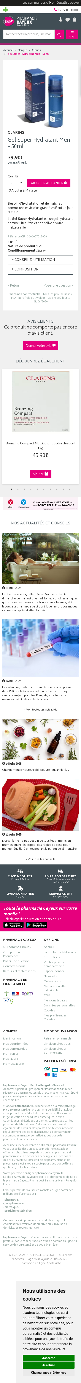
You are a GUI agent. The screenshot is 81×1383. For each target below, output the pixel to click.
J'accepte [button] (48, 1358)
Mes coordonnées (15, 1044)
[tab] (40, 260)
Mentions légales (55, 1001)
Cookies (49, 1011)
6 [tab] (44, 489)
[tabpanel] (40, 426)
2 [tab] (18, 489)
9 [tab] (63, 489)
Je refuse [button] (48, 1365)
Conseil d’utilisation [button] (33, 260)
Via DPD (20, 891)
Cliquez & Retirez (20, 874)
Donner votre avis (41, 346)
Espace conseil (54, 972)
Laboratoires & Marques (60, 953)
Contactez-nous (14, 967)
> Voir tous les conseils (41, 859)
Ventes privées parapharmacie (54, 965)
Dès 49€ (61, 875)
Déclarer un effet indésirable (55, 989)
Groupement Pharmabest (12, 955)
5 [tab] (37, 489)
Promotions (52, 958)
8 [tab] (57, 489)
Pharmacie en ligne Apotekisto (40, 1263)
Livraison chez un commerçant (55, 1051)
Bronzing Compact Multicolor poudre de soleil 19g (40, 446)
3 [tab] (24, 489)
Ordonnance (52, 982)
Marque (22, 50)
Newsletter (51, 977)
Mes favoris (11, 1059)
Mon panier (10, 1054)
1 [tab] (11, 489)
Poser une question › (58, 286)
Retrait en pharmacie (57, 1039)
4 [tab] (31, 489)
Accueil (8, 50)
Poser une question (16, 962)
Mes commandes (15, 1049)
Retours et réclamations (19, 972)
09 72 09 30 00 (61, 891)
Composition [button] (25, 270)
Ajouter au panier (49, 183)
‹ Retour (14, 286)
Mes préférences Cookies (55, 1018)
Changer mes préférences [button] (48, 1372)
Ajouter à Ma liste (22, 191)
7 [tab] (50, 489)
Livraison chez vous (57, 1044)
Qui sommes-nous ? (17, 948)
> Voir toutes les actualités (40, 710)
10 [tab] (70, 489)
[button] (16, 183)
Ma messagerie (13, 1064)
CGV (47, 996)
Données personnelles (59, 1006)
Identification (12, 1039)
